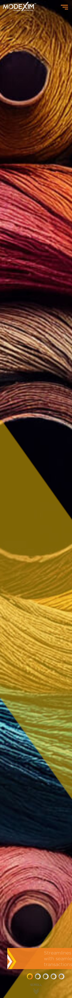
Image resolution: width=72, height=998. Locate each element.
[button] (30, 976)
